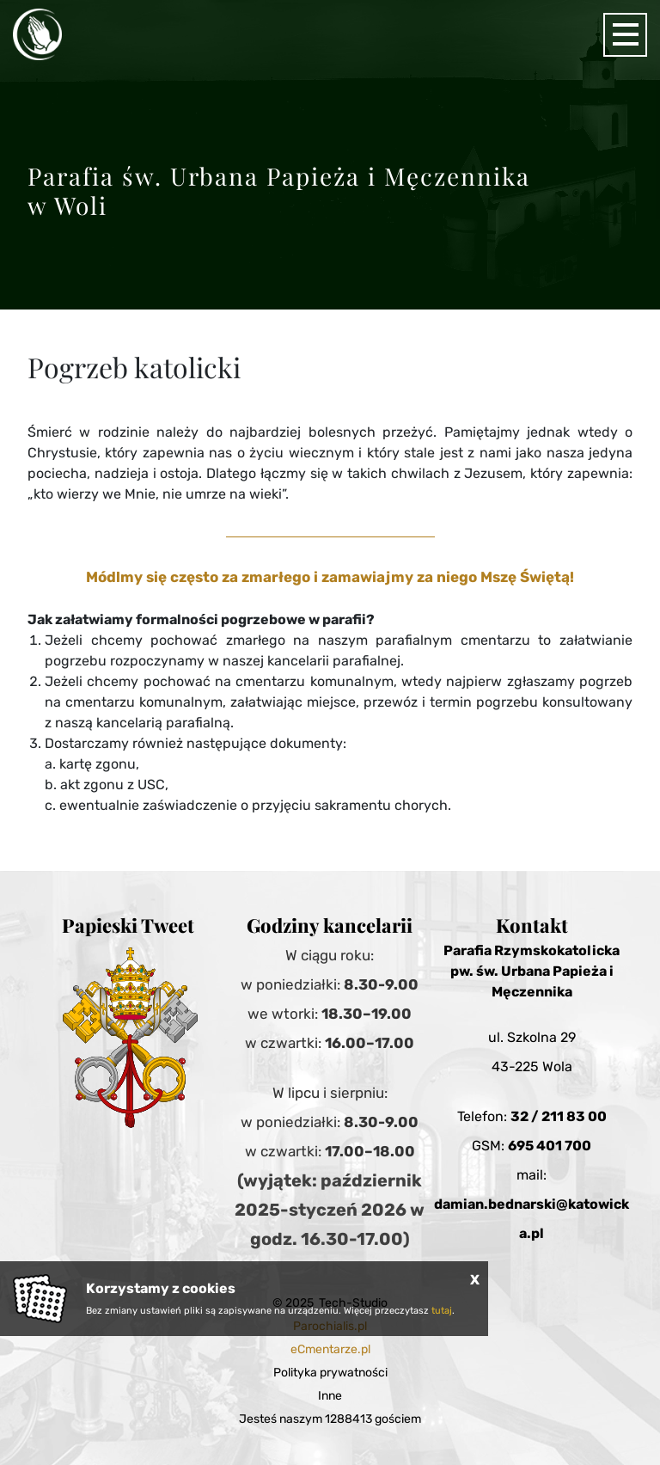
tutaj (441, 1310)
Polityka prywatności (330, 1372)
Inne (330, 1395)
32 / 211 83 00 (558, 1116)
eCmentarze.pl (330, 1349)
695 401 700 (549, 1145)
